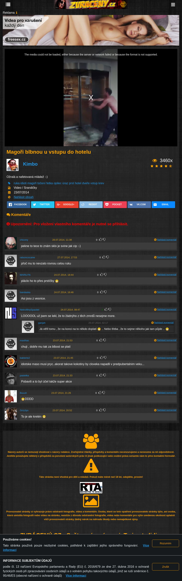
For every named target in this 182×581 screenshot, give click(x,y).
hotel (78, 183)
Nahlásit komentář (167, 239)
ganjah (41, 322)
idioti (23, 183)
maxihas (24, 340)
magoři (31, 183)
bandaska (25, 292)
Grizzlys (24, 410)
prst (71, 183)
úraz (65, 183)
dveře (86, 183)
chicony (24, 239)
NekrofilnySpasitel (29, 309)
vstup (94, 183)
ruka (16, 183)
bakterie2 (25, 357)
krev (101, 183)
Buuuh (23, 393)
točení (41, 183)
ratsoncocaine (27, 257)
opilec (58, 183)
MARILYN (25, 274)
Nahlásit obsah (23, 197)
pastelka (24, 375)
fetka (49, 183)
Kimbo (30, 164)
